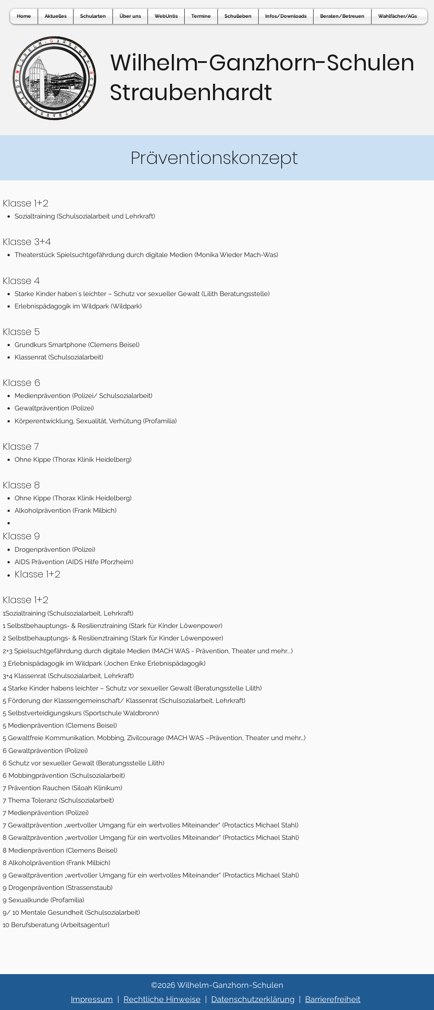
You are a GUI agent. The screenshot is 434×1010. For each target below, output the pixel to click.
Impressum (92, 999)
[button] (166, 16)
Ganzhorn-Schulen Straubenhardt (262, 77)
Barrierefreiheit (332, 999)
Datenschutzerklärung (252, 999)
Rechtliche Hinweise (162, 999)
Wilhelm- (159, 62)
